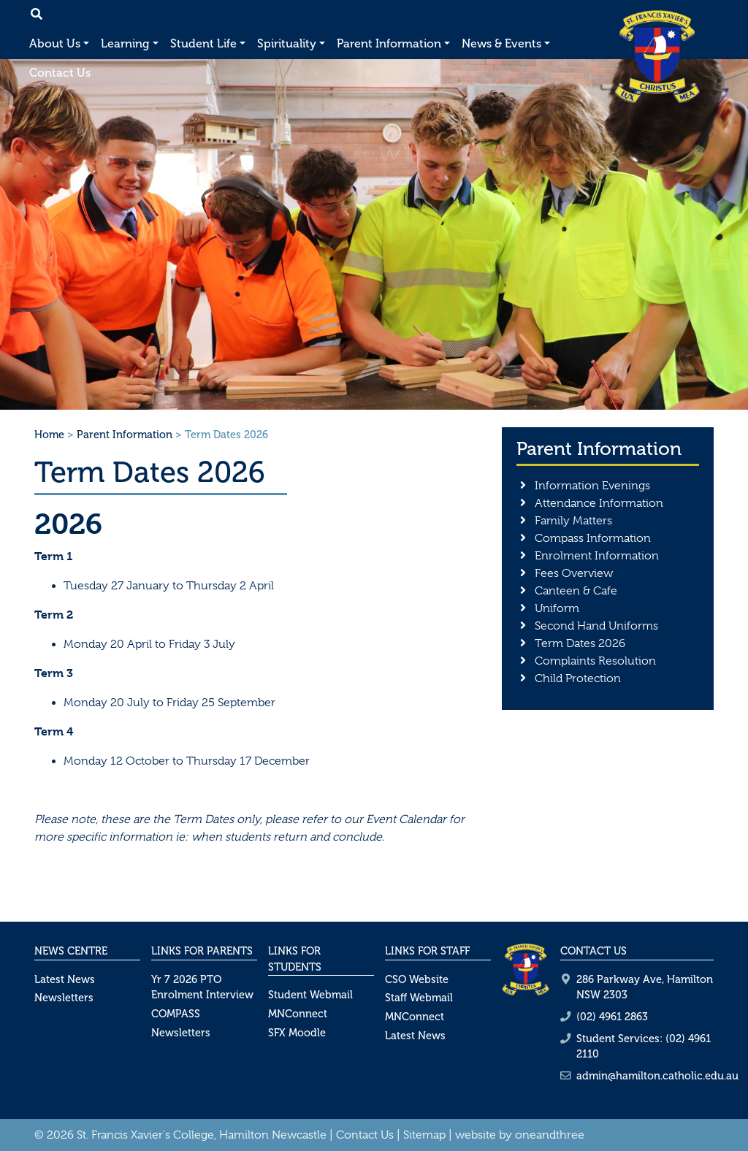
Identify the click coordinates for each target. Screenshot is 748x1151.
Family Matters (573, 520)
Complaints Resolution (595, 661)
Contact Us (60, 73)
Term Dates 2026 (580, 643)
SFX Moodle (297, 1032)
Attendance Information (599, 503)
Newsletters (64, 997)
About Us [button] (54, 43)
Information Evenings (592, 485)
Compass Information (593, 538)
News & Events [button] (501, 43)
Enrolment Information (597, 555)
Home (49, 434)
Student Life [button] (203, 43)
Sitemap (424, 1135)
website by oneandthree (519, 1135)
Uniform (557, 608)
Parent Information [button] (389, 43)
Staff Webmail (419, 997)
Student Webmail (310, 994)
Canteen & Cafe (576, 590)
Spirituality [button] (286, 43)
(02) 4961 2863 (612, 1016)
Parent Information (124, 434)
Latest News (64, 979)
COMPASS (175, 1013)
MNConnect (297, 1013)
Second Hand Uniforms (596, 625)
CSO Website (417, 979)
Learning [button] (125, 43)
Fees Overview (574, 573)
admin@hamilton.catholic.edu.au (657, 1075)
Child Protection (578, 678)
